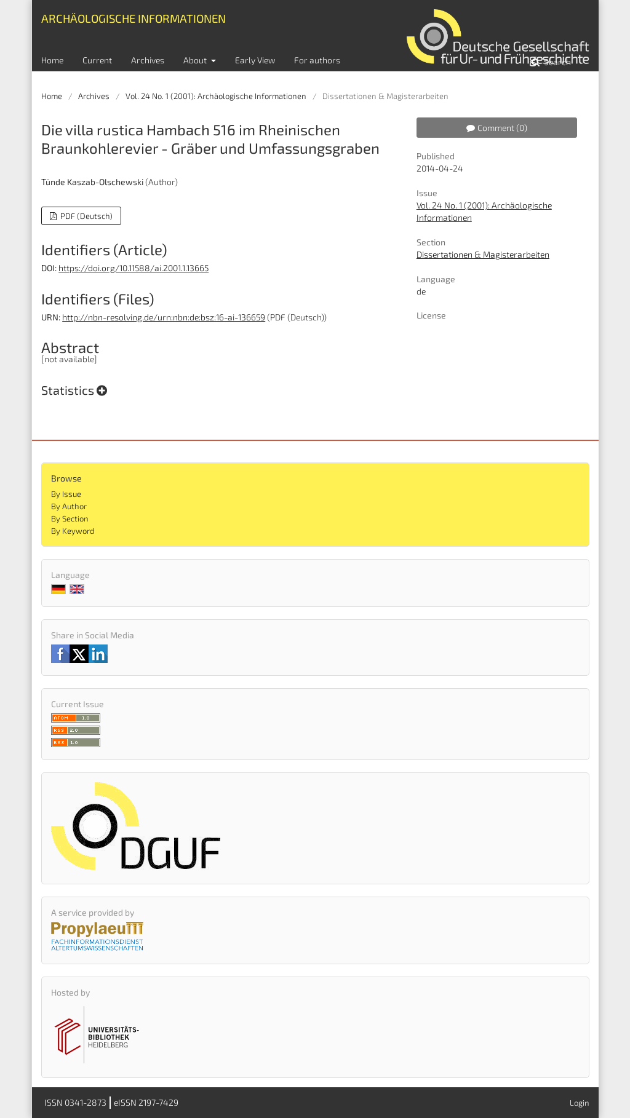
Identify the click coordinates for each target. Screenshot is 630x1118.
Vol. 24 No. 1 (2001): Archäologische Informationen (216, 96)
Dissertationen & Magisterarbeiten (483, 254)
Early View (255, 60)
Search (556, 62)
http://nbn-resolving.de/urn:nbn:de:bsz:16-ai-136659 (163, 317)
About (196, 60)
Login (579, 1103)
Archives (147, 60)
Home (52, 60)
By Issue (66, 494)
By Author (69, 506)
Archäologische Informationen (133, 18)
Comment (496, 127)
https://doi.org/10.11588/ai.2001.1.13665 (133, 268)
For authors (317, 60)
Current (97, 60)
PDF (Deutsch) (85, 216)
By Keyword (72, 531)
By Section (70, 518)
